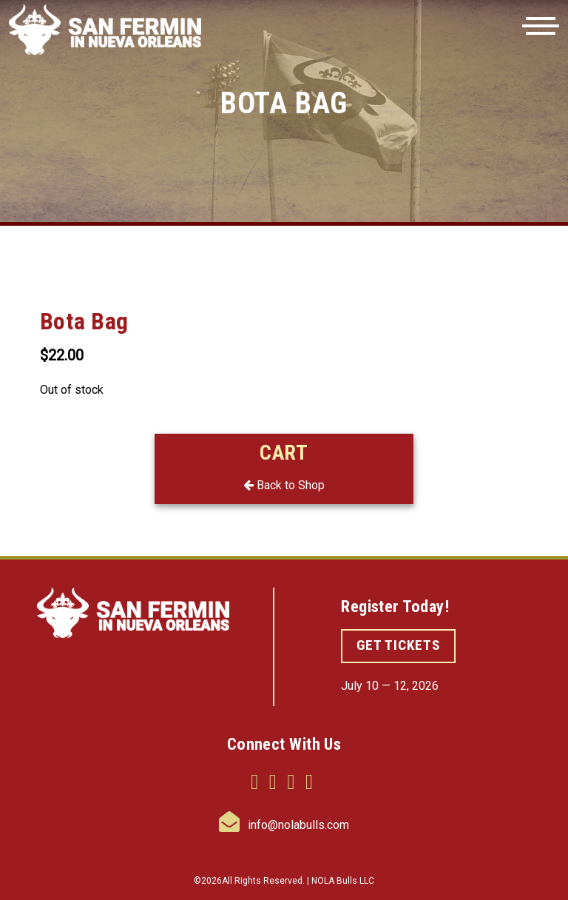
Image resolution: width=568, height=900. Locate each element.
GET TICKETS (398, 645)
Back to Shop (284, 485)
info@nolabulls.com (284, 825)
